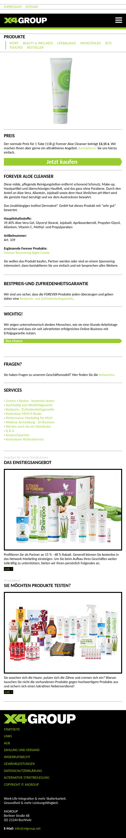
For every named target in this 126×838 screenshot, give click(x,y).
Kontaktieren (88, 148)
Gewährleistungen (19, 764)
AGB (7, 743)
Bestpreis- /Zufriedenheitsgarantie (30, 409)
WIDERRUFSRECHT (17, 757)
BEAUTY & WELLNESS (38, 43)
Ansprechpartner (18, 435)
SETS (108, 43)
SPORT (14, 43)
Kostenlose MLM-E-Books (24, 414)
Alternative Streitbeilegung (26, 777)
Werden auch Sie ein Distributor (28, 426)
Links (8, 736)
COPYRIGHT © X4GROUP (21, 784)
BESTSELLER (35, 47)
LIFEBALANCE (66, 43)
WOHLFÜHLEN (90, 43)
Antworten (106, 375)
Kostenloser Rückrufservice (25, 439)
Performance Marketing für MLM (29, 418)
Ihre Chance (14, 341)
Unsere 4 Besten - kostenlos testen (30, 401)
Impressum (13, 7)
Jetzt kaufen (62, 162)
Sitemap (31, 7)
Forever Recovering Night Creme (27, 253)
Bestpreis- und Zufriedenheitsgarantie (46, 298)
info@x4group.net (28, 828)
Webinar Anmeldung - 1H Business (30, 422)
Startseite (12, 729)
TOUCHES (16, 47)
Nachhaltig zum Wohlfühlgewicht (29, 405)
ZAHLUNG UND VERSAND (22, 750)
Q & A (10, 431)
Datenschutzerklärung (23, 771)
